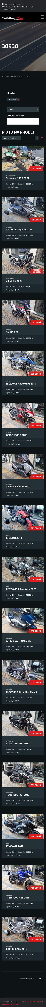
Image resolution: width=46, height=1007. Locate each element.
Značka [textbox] (11, 109)
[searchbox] (9, 121)
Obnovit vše (12, 99)
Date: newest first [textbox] (10, 138)
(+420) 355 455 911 (10, 9)
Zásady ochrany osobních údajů (30, 1002)
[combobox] (23, 109)
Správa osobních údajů (10, 1004)
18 (40, 979)
